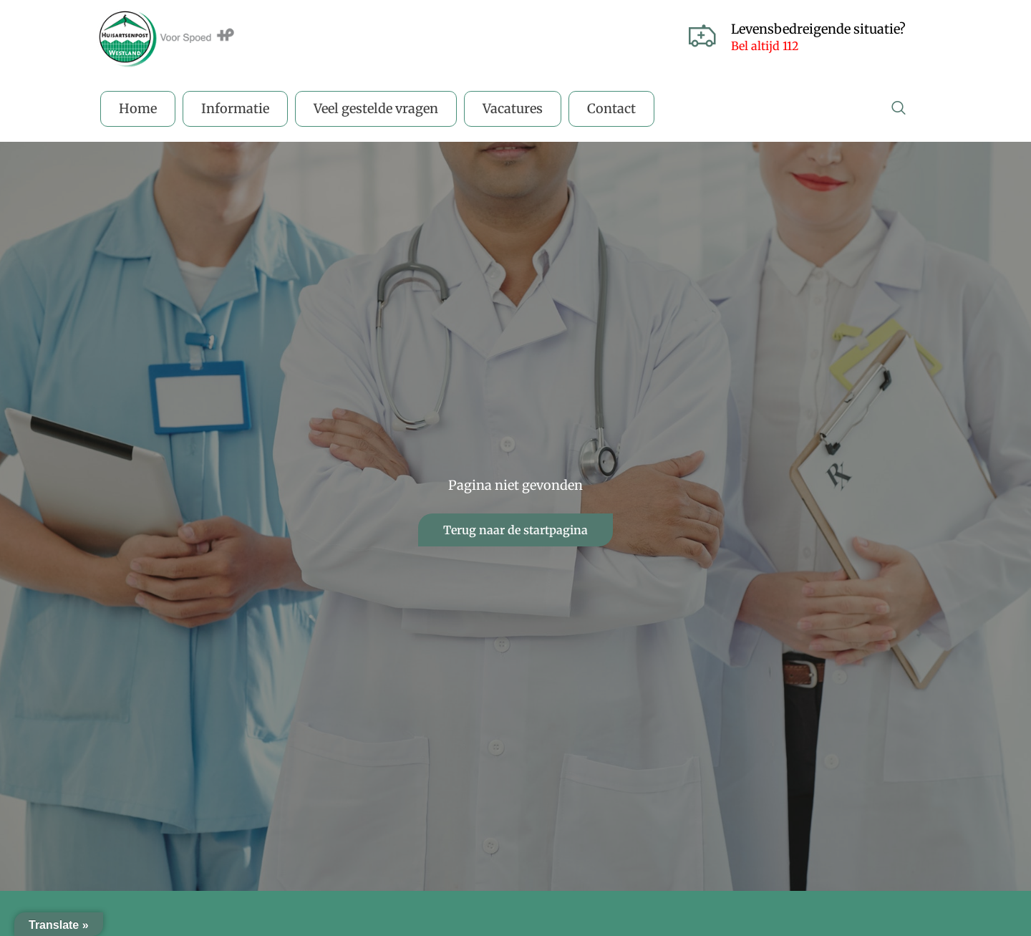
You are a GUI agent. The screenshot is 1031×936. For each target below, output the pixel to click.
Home (138, 108)
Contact (611, 108)
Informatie (235, 108)
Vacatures (513, 108)
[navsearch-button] (898, 109)
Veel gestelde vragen (376, 108)
